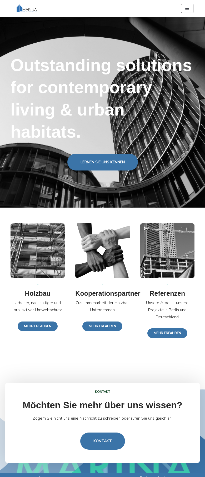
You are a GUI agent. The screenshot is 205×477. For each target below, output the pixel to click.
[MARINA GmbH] (27, 8)
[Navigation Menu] (187, 8)
